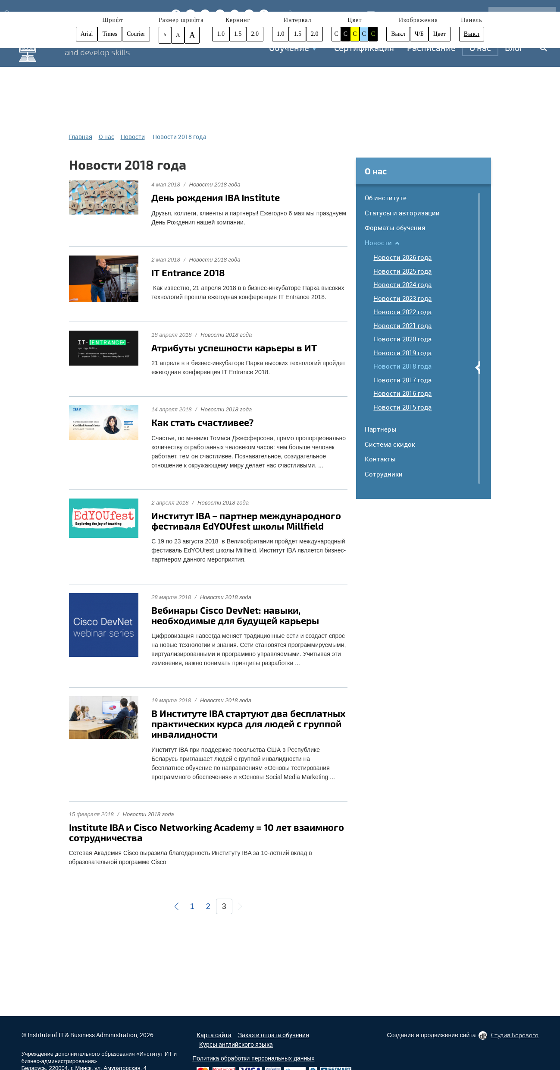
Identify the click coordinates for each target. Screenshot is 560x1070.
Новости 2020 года (402, 339)
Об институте (386, 197)
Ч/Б (419, 34)
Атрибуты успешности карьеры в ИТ (234, 347)
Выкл (398, 34)
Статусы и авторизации (402, 212)
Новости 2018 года (215, 184)
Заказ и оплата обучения (273, 1035)
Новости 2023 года (402, 298)
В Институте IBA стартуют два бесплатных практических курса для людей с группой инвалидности (248, 723)
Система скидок (390, 444)
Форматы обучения (395, 227)
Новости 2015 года (402, 407)
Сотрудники (384, 474)
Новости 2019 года (402, 352)
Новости (378, 242)
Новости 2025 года (402, 271)
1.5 (238, 34)
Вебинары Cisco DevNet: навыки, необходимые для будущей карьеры (235, 615)
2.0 (255, 34)
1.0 (221, 34)
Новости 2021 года (402, 325)
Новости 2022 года (402, 311)
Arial (87, 34)
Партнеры (381, 429)
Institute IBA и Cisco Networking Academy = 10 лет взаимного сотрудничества (206, 832)
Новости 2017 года (402, 380)
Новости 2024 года (402, 284)
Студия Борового (514, 1034)
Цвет (439, 34)
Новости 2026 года (402, 257)
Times (109, 34)
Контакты (380, 459)
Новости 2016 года (402, 393)
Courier (136, 34)
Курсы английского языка (236, 1044)
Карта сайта (214, 1035)
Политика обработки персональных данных (253, 1058)
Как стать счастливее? (202, 422)
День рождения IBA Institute (215, 197)
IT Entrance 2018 (188, 272)
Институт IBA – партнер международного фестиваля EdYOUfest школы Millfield (246, 520)
